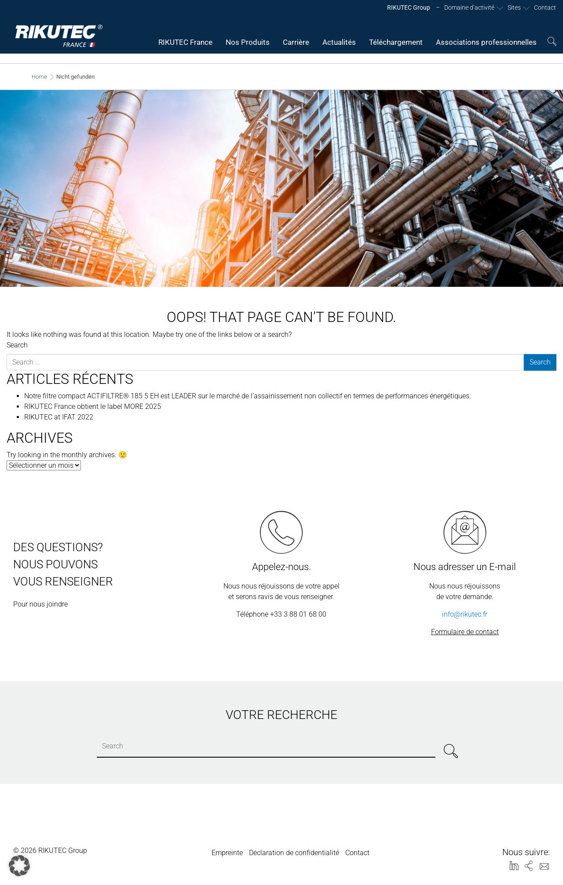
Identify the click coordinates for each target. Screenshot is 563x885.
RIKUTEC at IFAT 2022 (58, 417)
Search (17, 345)
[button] (19, 865)
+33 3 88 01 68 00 (298, 614)
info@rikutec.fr (464, 614)
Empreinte (227, 853)
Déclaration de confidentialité (294, 853)
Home (39, 76)
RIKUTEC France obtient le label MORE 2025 (92, 406)
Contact (357, 853)
